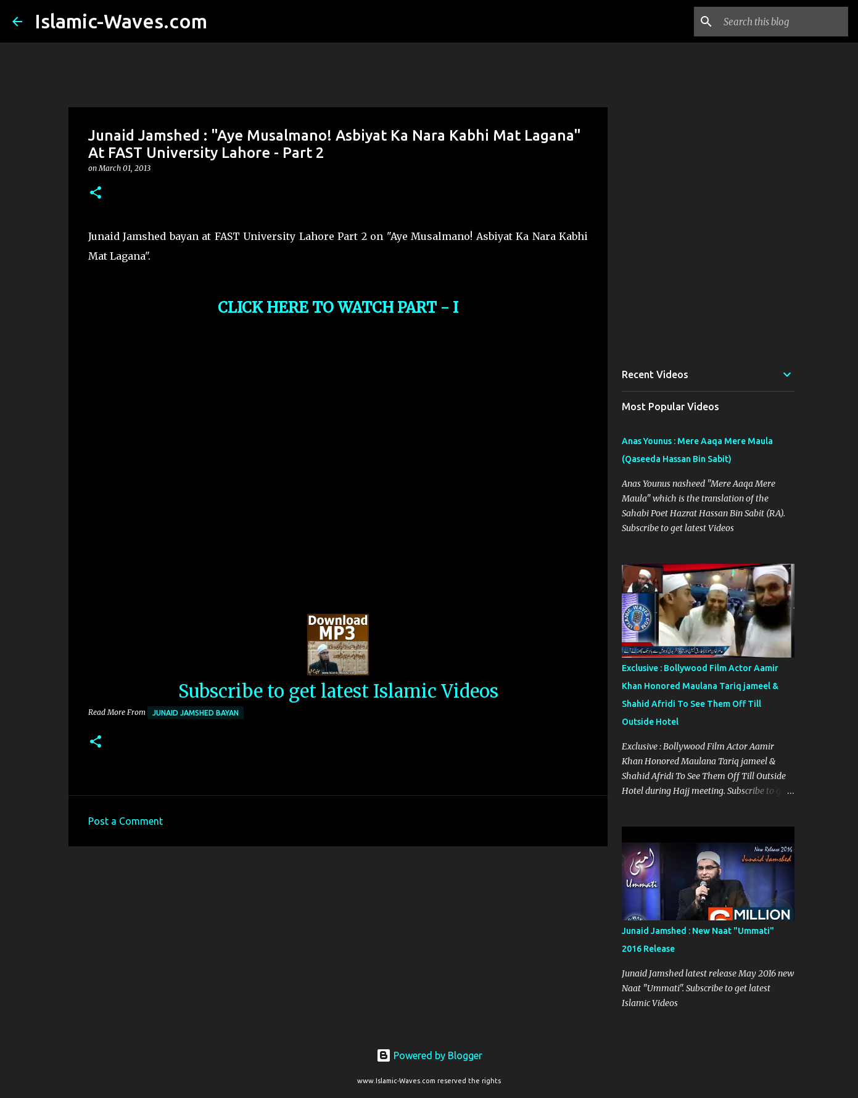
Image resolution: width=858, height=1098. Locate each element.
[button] (95, 193)
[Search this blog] (783, 21)
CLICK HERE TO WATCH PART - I (338, 307)
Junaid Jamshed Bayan (195, 713)
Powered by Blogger (429, 1055)
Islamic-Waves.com (121, 21)
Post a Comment (125, 821)
